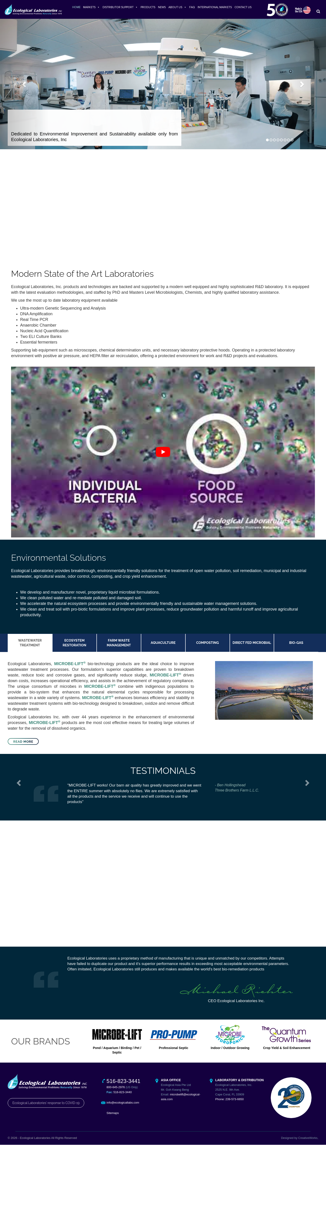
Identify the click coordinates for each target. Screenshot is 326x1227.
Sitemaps (113, 1115)
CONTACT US (243, 7)
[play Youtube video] (163, 454)
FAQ (192, 7)
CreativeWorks (307, 1140)
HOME (76, 7)
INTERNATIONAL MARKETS (215, 7)
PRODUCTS (148, 7)
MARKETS (91, 7)
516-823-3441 (123, 1083)
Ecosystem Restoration (74, 644)
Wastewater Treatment (30, 644)
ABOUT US (177, 7)
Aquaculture (163, 645)
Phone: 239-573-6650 (229, 1101)
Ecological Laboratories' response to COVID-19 (45, 1105)
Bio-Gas (296, 645)
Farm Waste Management (119, 644)
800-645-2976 (116, 1089)
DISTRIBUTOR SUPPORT (120, 7)
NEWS (162, 7)
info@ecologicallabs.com (123, 1104)
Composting (207, 645)
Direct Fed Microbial (252, 645)
